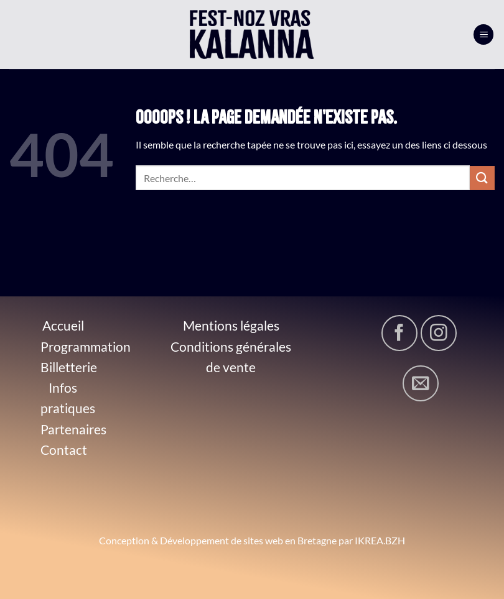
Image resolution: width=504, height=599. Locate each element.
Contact (63, 449)
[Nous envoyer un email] (421, 383)
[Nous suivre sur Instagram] (439, 333)
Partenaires (73, 429)
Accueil (63, 325)
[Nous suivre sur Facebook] (399, 333)
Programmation (85, 346)
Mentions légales (231, 325)
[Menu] (483, 34)
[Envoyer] (482, 178)
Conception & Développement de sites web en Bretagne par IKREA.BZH (252, 540)
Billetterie (68, 367)
